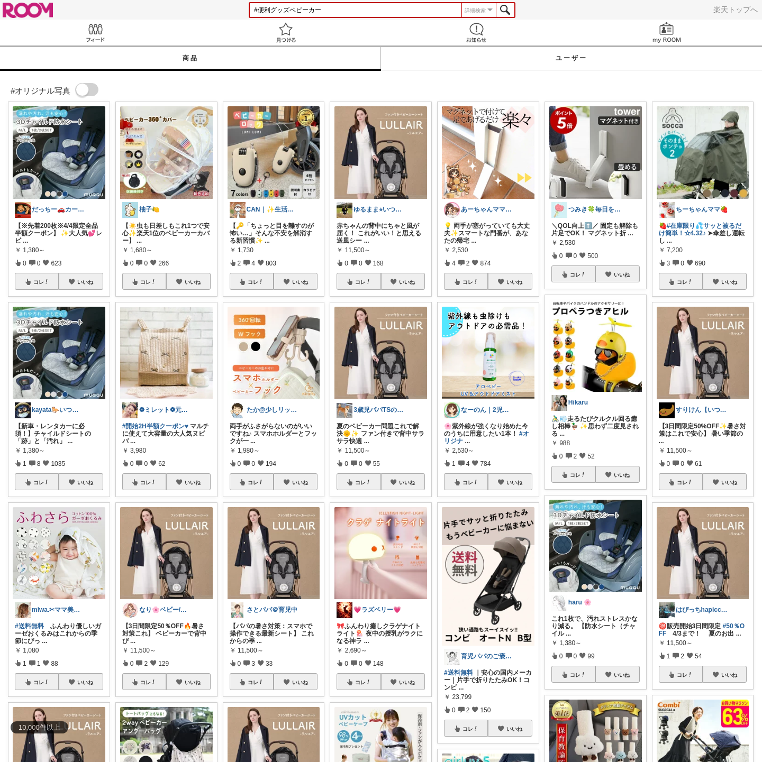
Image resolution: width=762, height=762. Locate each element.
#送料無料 (29, 626)
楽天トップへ (735, 9)
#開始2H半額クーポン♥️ (155, 426)
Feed (95, 32)
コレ (41, 281)
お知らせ (476, 32)
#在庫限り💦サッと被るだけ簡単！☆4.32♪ (700, 229)
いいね (85, 281)
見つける (285, 32)
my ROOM (667, 32)
